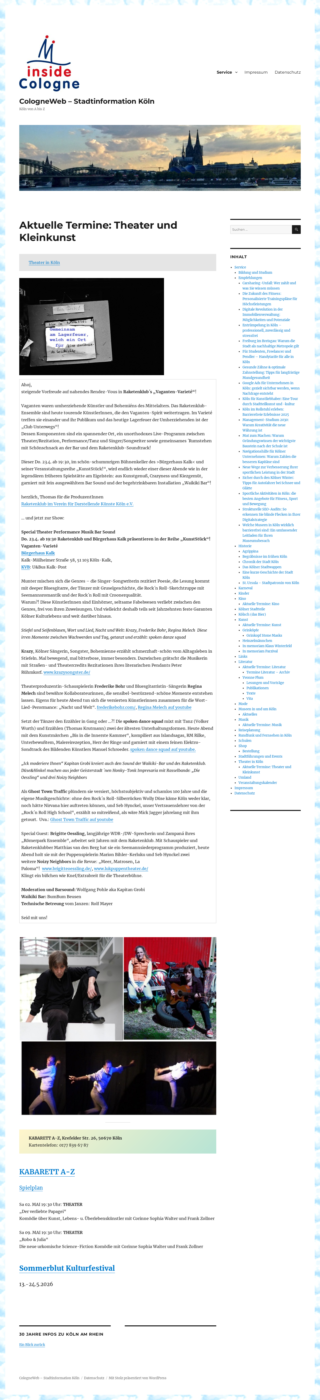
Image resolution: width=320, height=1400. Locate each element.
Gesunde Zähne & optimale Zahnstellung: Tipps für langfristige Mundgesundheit (271, 372)
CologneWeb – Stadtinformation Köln (86, 101)
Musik (243, 720)
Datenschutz (288, 72)
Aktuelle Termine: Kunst (261, 625)
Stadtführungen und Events (260, 756)
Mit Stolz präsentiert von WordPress (137, 1378)
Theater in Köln (44, 262)
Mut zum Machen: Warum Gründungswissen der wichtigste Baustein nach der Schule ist (269, 441)
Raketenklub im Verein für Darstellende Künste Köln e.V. (77, 503)
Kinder (243, 593)
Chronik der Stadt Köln (260, 562)
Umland (244, 777)
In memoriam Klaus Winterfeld (267, 646)
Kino (242, 599)
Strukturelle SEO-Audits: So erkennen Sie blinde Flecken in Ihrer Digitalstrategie (271, 514)
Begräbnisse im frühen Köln (264, 556)
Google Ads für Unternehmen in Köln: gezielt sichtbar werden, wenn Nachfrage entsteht (271, 388)
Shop (242, 746)
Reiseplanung (249, 730)
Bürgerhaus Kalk (38, 552)
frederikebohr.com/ (116, 707)
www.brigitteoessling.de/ (67, 868)
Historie (245, 546)
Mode (243, 704)
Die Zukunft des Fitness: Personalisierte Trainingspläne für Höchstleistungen (269, 299)
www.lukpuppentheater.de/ (121, 868)
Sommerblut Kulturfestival (67, 1268)
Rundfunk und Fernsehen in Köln (265, 735)
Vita (249, 698)
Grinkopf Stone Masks (264, 635)
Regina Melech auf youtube (165, 707)
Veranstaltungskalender (257, 783)
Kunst (243, 620)
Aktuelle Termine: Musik (262, 725)
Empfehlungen (250, 278)
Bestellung (251, 751)
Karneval (245, 588)
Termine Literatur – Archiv (268, 672)
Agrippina (250, 551)
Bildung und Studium (255, 272)
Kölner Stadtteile (251, 609)
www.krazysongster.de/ (67, 672)
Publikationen (257, 688)
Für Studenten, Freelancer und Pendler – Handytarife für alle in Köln (268, 356)
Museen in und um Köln (257, 709)
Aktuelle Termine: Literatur (264, 667)
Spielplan (31, 1188)
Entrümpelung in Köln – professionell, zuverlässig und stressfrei (266, 330)
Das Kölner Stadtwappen (262, 567)
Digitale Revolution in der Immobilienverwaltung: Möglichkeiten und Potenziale (266, 314)
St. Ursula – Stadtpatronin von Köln (270, 583)
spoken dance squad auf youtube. (163, 749)
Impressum (256, 72)
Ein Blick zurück (32, 1345)
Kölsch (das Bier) (252, 614)
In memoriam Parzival (260, 651)
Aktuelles (249, 714)
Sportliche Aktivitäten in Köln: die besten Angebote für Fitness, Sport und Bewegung (270, 498)
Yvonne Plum (253, 677)
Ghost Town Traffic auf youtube (81, 819)
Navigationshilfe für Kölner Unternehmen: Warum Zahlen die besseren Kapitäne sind (269, 456)
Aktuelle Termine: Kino (260, 604)
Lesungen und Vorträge (265, 683)
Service (224, 72)
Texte (251, 693)
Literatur (245, 662)
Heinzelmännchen (257, 641)
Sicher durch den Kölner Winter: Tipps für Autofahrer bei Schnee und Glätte (271, 483)
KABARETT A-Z (47, 1171)
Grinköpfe (250, 630)
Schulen (245, 741)
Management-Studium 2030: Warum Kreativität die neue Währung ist (265, 425)
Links (243, 656)
